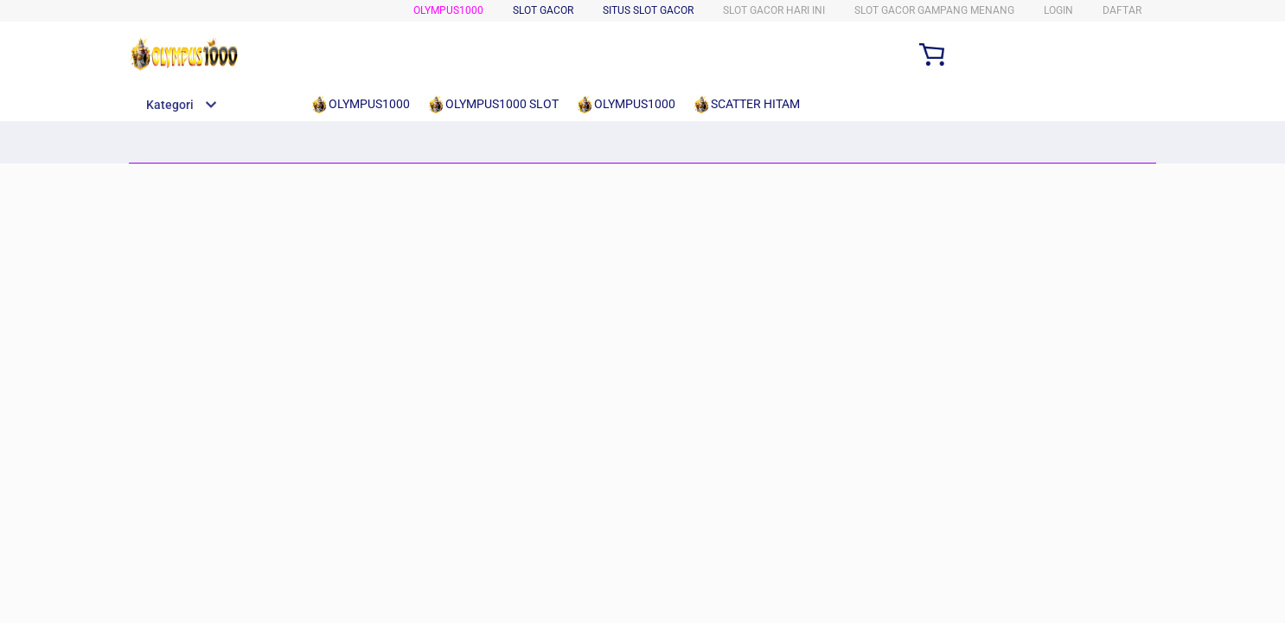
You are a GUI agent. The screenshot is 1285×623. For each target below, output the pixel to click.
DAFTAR (1122, 10)
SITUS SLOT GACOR (648, 10)
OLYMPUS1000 (448, 10)
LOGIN (1058, 10)
